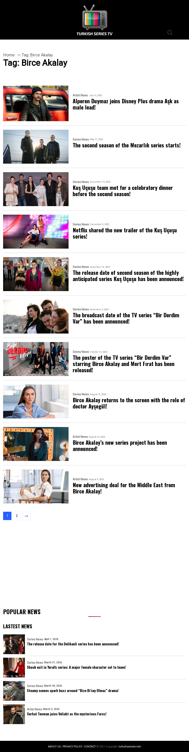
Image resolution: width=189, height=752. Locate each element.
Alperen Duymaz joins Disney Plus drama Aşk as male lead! (126, 104)
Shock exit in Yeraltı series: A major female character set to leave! (76, 667)
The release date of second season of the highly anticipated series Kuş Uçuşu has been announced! (128, 275)
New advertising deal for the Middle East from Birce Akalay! (124, 488)
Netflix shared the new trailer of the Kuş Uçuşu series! (125, 233)
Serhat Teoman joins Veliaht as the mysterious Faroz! (67, 714)
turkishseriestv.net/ (130, 746)
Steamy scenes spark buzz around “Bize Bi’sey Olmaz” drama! (73, 690)
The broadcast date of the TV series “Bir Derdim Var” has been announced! (126, 318)
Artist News (80, 95)
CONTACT (90, 746)
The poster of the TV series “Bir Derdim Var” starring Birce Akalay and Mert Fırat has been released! (123, 363)
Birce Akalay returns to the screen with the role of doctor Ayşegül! (129, 403)
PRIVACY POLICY (72, 746)
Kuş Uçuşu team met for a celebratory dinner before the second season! (123, 190)
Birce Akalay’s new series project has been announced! (120, 445)
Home (9, 54)
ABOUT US (54, 746)
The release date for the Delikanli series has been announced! (73, 644)
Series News (81, 139)
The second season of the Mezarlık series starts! (127, 145)
